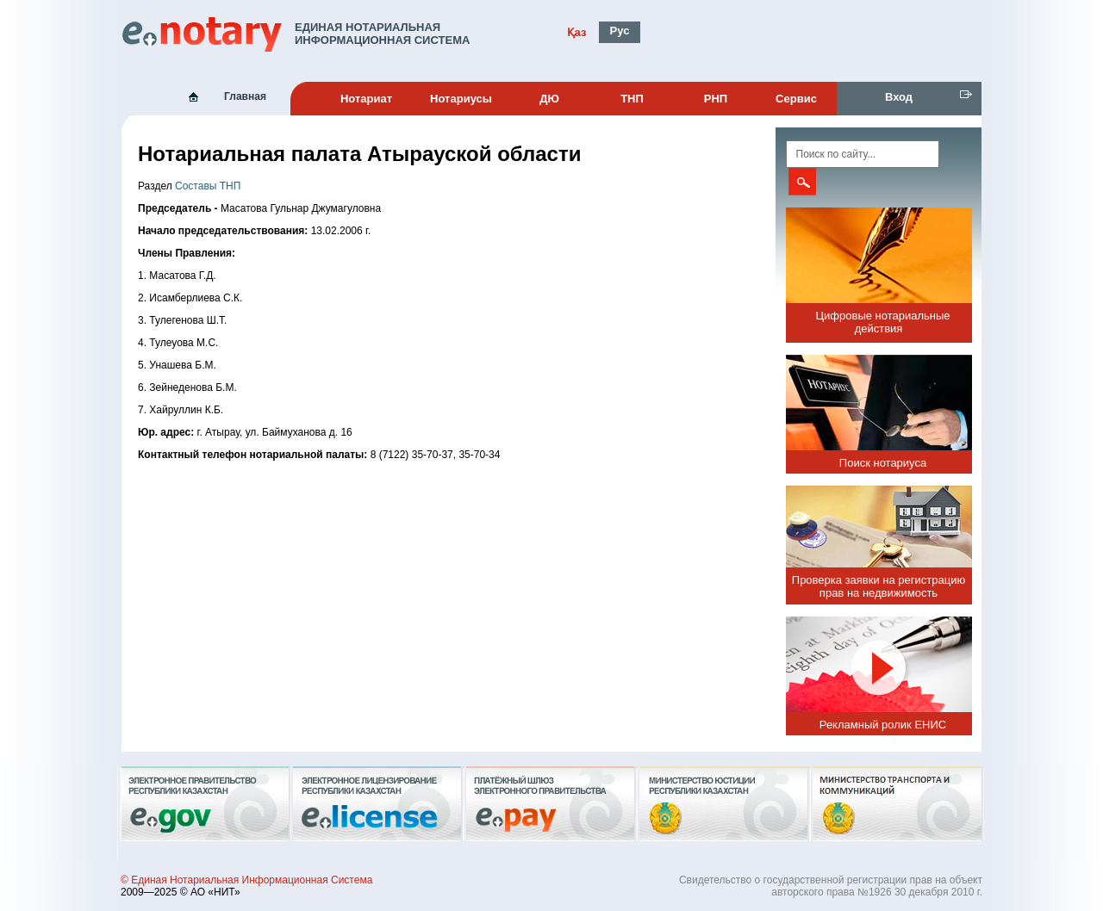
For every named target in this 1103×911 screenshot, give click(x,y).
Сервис (796, 98)
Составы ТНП (207, 186)
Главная (245, 96)
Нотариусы (461, 98)
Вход (899, 96)
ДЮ (549, 98)
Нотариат (366, 98)
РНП (715, 98)
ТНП (632, 98)
